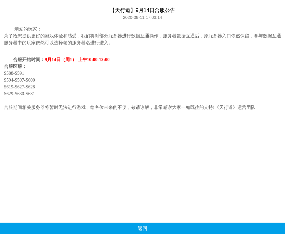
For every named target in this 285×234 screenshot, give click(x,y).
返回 (142, 228)
